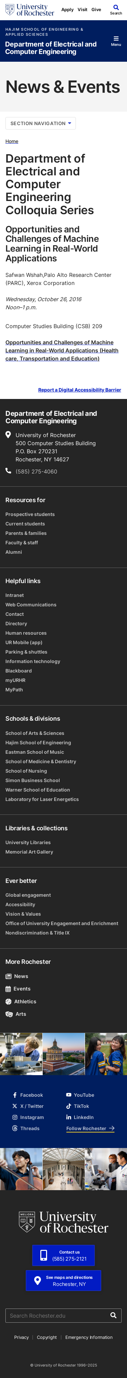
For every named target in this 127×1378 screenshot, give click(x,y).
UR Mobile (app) (24, 642)
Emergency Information (89, 1337)
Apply (67, 9)
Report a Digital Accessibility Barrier (79, 390)
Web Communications (31, 604)
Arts (15, 1013)
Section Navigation (40, 123)
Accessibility (20, 904)
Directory (16, 623)
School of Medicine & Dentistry (40, 761)
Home (11, 141)
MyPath (14, 689)
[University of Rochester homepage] (29, 10)
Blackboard (18, 670)
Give (96, 9)
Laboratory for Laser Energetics (42, 799)
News (16, 976)
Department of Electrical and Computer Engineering (51, 48)
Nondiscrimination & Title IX (37, 932)
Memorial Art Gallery (29, 852)
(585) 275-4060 (36, 471)
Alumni (13, 552)
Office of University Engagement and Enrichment (61, 923)
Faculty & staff (21, 542)
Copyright (47, 1337)
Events (17, 988)
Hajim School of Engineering (38, 742)
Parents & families (26, 533)
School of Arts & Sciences (34, 733)
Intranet (14, 595)
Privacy (21, 1337)
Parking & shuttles (26, 652)
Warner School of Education (37, 789)
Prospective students (30, 514)
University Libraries (28, 842)
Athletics (20, 1001)
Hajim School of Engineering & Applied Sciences (44, 32)
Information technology (32, 661)
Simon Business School (32, 780)
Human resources (26, 633)
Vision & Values (23, 914)
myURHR (15, 680)
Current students (25, 523)
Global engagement (28, 895)
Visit (82, 9)
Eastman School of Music (34, 752)
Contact (14, 614)
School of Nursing (26, 771)
